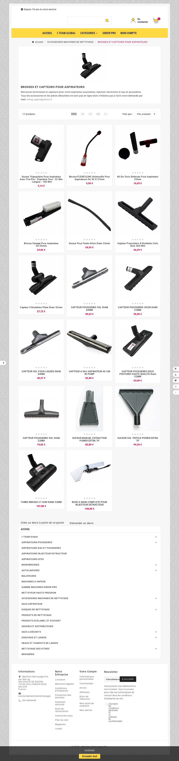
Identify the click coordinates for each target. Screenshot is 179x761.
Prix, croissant (147, 117)
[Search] (107, 21)
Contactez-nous (64, 718)
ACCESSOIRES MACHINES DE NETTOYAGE (45, 601)
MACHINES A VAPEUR (34, 584)
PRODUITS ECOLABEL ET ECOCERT (41, 623)
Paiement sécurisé (60, 705)
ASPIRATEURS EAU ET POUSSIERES (41, 550)
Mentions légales (64, 686)
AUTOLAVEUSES (31, 573)
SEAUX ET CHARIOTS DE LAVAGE (40, 645)
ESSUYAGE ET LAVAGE (34, 640)
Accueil (25, 531)
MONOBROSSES (30, 567)
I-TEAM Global (30, 539)
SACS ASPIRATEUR (32, 606)
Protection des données (63, 698)
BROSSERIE (28, 656)
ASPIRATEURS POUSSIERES (37, 545)
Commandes (86, 686)
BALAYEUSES (29, 578)
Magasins (60, 727)
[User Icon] (140, 22)
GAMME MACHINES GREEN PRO (39, 589)
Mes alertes (86, 712)
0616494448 (29, 703)
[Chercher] (85, 22)
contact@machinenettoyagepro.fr (37, 698)
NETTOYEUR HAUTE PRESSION (39, 595)
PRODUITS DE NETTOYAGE (37, 617)
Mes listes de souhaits (87, 707)
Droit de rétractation (61, 712)
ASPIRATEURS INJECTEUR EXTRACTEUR (44, 556)
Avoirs (83, 690)
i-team (58, 731)
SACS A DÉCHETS (31, 634)
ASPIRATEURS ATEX (33, 561)
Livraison (60, 682)
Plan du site (61, 722)
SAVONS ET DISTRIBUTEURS (37, 629)
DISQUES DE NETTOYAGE (36, 612)
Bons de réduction (85, 700)
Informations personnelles (87, 680)
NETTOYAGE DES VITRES (35, 651)
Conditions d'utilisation (61, 692)
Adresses (85, 694)
